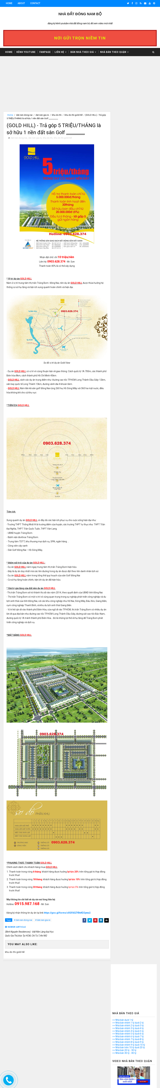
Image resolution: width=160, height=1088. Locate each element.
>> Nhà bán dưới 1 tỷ (122, 121)
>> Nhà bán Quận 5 (122, 539)
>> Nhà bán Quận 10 (122, 553)
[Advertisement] (56, 89)
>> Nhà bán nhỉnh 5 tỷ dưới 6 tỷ (128, 135)
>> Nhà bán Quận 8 (122, 548)
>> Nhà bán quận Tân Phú (125, 575)
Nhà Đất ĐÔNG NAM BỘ (79, 14)
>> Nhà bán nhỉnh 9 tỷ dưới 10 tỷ (128, 146)
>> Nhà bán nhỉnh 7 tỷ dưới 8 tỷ (128, 141)
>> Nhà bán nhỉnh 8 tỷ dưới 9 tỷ (128, 143)
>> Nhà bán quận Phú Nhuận (126, 569)
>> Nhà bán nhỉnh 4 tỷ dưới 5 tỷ (128, 132)
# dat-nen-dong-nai (23, 920)
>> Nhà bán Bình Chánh (124, 581)
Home (9, 3)
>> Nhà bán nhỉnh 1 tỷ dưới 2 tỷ (128, 124)
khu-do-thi (56, 115)
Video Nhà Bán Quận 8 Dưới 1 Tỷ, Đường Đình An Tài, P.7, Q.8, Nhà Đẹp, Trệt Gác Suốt (137, 1039)
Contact (35, 3)
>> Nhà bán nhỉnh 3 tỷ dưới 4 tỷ (128, 130)
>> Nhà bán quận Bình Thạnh (127, 564)
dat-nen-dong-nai (24, 115)
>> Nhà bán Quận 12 (122, 558)
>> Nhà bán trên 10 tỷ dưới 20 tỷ (128, 149)
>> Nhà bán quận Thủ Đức (125, 578)
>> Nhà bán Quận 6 (122, 542)
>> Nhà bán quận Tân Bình (125, 572)
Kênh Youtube (26, 52)
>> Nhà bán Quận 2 (122, 531)
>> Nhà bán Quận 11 (122, 556)
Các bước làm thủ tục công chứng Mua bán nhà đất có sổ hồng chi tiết (136, 1052)
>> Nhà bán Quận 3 (122, 534)
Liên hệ (59, 52)
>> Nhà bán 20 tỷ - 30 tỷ (124, 152)
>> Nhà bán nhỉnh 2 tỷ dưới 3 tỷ (128, 127)
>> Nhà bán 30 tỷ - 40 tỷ (124, 154)
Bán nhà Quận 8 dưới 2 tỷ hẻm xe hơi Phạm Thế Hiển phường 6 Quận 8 (138, 1079)
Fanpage (45, 52)
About (21, 3)
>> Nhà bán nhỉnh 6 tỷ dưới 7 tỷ (128, 138)
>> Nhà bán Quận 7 (122, 545)
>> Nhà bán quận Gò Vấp (124, 567)
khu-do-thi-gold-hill (74, 115)
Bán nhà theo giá (82, 52)
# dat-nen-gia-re (42, 920)
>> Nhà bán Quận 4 (122, 537)
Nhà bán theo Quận (113, 52)
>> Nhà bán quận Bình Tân (125, 561)
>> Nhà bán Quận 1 (122, 528)
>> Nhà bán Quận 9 (122, 550)
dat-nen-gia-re (42, 115)
